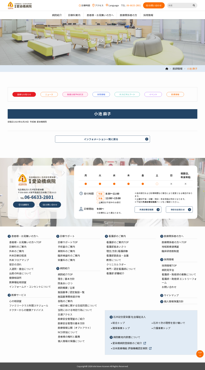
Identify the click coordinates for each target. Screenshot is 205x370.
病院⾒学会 (168, 270)
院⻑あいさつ (65, 283)
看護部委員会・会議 (117, 255)
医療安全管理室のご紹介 (71, 319)
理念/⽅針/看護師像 (117, 251)
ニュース (49, 94)
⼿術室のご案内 (66, 246)
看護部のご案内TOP (117, 242)
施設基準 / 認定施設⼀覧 (71, 292)
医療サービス (18, 295)
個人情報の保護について (71, 341)
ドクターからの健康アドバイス (26, 310)
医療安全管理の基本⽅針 (71, 323)
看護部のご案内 (117, 236)
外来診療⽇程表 (17, 255)
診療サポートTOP (68, 242)
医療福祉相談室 (17, 282)
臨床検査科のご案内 (69, 255)
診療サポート (67, 236)
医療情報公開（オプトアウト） (75, 328)
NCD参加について (68, 332)
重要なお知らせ (24, 94)
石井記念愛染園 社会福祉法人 (129, 317)
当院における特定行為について (75, 310)
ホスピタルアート (127, 94)
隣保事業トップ (121, 328)
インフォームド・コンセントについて (30, 286)
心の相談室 (15, 301)
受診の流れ (15, 264)
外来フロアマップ (19, 260)
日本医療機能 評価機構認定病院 (132, 348)
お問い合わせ (169, 287)
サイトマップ (171, 295)
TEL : (131, 5)
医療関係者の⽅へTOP (174, 242)
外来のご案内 (16, 251)
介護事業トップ (161, 328)
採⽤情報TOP (169, 265)
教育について (113, 260)
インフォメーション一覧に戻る (101, 139)
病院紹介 (64, 268)
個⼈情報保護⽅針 (173, 301)
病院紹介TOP (65, 274)
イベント (153, 94)
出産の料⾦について (20, 273)
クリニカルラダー (116, 264)
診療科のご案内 (17, 246)
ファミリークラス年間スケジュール (28, 305)
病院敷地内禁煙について (126, 337)
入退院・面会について (21, 269)
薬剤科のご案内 (66, 251)
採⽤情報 (101, 94)
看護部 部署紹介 (115, 273)
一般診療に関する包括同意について (77, 305)
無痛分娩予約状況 (75, 94)
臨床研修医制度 (170, 251)
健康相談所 (15, 278)
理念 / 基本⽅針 (66, 279)
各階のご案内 (65, 301)
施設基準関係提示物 (69, 296)
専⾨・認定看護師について (121, 269)
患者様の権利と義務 (69, 336)
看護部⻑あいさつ (116, 246)
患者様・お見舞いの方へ (24, 236)
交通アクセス (65, 314)
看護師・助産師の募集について (179, 274)
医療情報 (175, 94)
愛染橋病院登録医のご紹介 (129, 343)
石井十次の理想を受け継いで (169, 323)
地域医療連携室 (170, 246)
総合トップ (119, 323)
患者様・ (25, 242)
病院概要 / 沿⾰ (66, 287)
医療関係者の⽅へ (173, 236)
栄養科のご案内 (66, 260)
